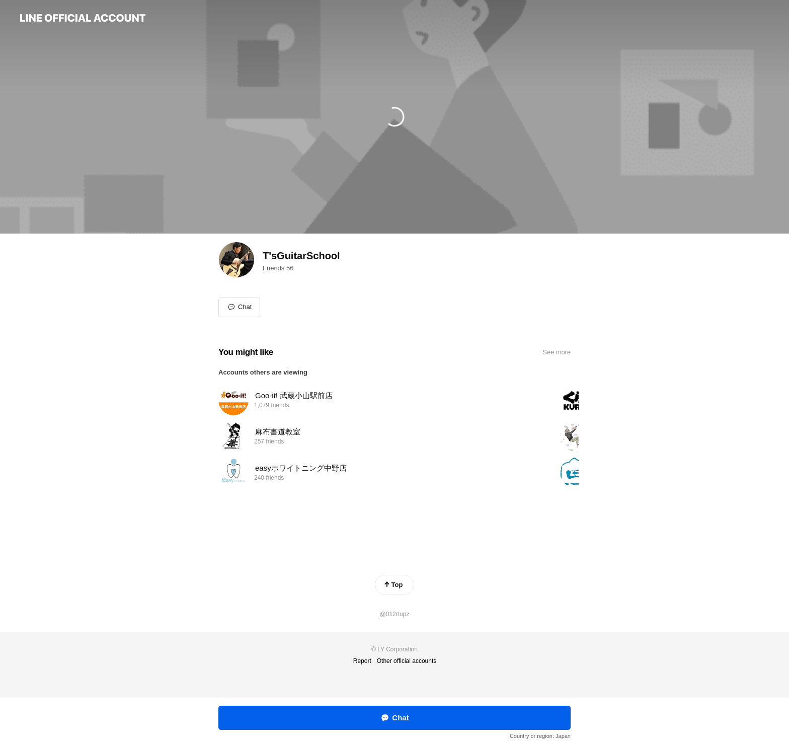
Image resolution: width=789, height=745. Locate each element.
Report (362, 660)
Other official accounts (407, 660)
